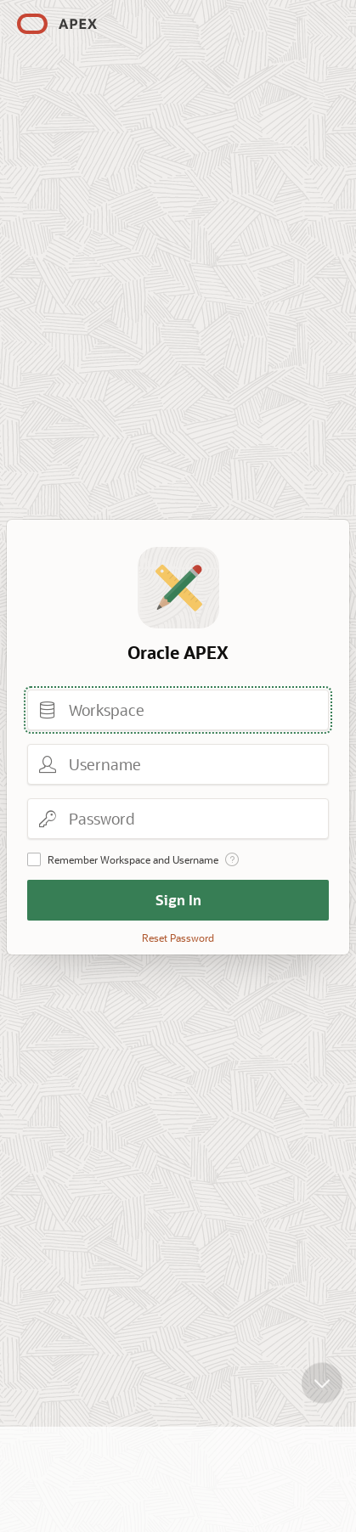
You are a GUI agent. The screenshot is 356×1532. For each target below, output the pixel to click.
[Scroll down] (322, 1383)
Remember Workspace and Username (133, 859)
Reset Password (178, 937)
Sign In (178, 900)
